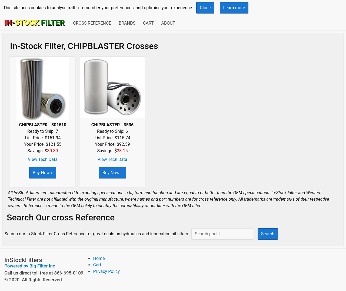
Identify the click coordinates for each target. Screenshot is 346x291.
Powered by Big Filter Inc (29, 266)
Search (267, 233)
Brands (127, 23)
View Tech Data (43, 159)
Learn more (234, 7)
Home (99, 258)
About (168, 23)
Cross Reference (92, 23)
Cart (148, 23)
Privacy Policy (106, 271)
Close (205, 7)
